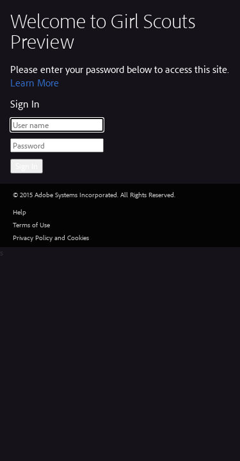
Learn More (34, 82)
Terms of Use (31, 224)
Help (19, 211)
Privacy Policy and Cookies (51, 237)
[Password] (57, 145)
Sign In (26, 166)
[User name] (57, 125)
